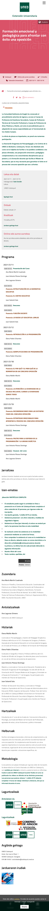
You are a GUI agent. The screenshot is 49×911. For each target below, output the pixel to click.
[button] (13, 97)
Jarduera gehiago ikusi (11, 225)
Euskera (45, 22)
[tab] (24, 10)
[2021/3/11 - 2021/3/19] (34, 80)
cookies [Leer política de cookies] (17, 899)
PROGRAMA (8, 108)
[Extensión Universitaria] (14, 80)
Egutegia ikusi (8, 197)
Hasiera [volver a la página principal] (3, 91)
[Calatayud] (6, 77)
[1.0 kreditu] (42, 77)
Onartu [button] (24, 907)
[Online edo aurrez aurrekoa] (24, 77)
